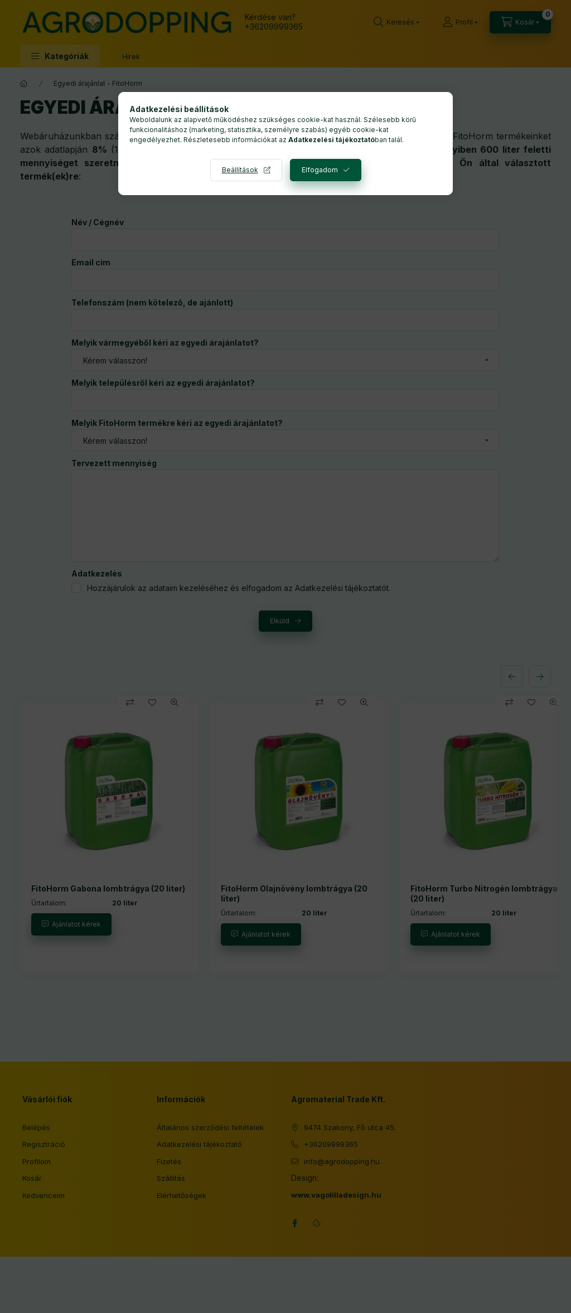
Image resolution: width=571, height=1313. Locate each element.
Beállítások (240, 170)
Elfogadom (320, 170)
